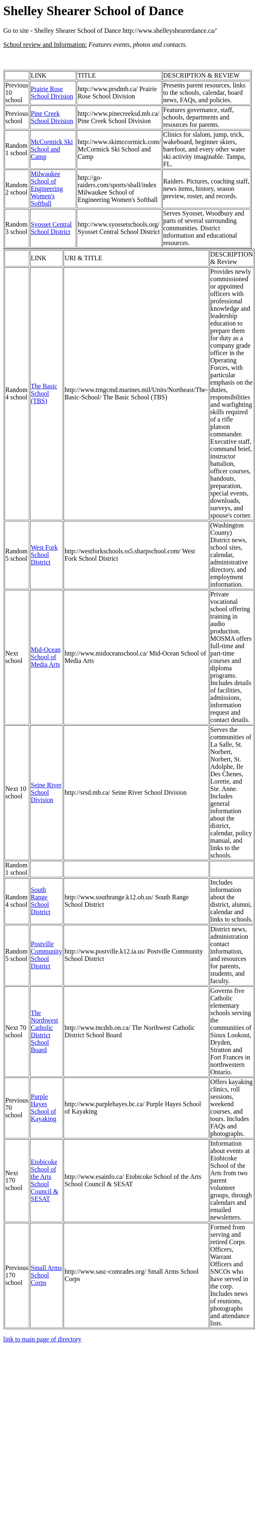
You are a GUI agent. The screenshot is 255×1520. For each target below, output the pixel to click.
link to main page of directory (42, 1339)
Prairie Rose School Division (52, 92)
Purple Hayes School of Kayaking (43, 1107)
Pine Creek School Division (52, 117)
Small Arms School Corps (46, 1275)
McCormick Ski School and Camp (52, 149)
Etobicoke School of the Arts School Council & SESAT (44, 1180)
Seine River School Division (46, 792)
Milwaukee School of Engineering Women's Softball (47, 188)
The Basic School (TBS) (44, 393)
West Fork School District (44, 555)
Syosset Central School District (51, 228)
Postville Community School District (46, 955)
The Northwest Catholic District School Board (44, 1031)
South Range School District (40, 900)
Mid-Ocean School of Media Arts (46, 657)
